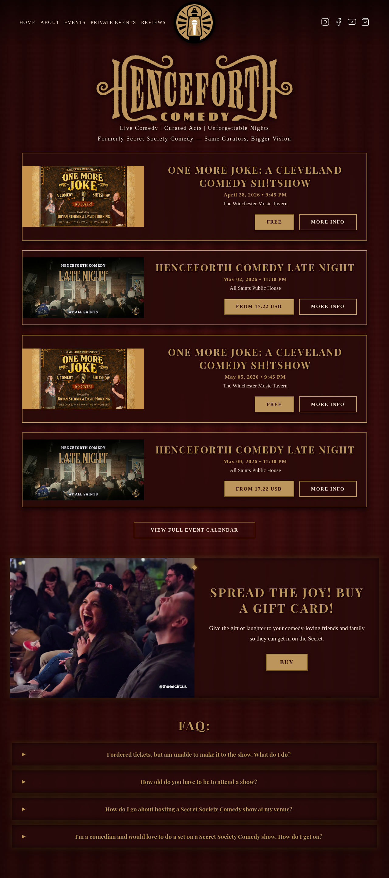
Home (27, 22)
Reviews (153, 22)
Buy (287, 663)
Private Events (113, 22)
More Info (327, 222)
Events (75, 22)
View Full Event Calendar (194, 531)
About (50, 22)
